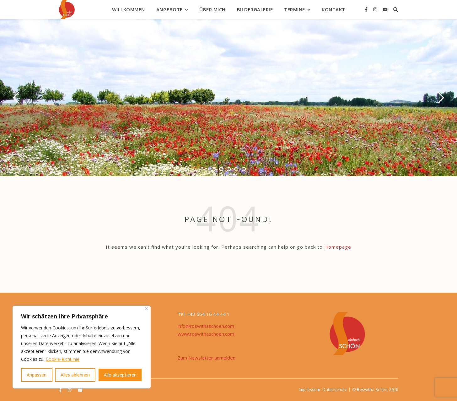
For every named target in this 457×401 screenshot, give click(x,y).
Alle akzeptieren (120, 375)
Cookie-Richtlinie (62, 359)
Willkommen (128, 9)
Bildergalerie (255, 9)
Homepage (337, 247)
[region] (82, 347)
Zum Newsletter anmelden (206, 358)
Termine (294, 9)
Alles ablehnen (75, 375)
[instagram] (375, 9)
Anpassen (36, 375)
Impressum (309, 389)
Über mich (212, 9)
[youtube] (385, 9)
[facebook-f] (367, 9)
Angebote (169, 9)
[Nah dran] (146, 308)
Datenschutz (335, 389)
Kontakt (333, 9)
